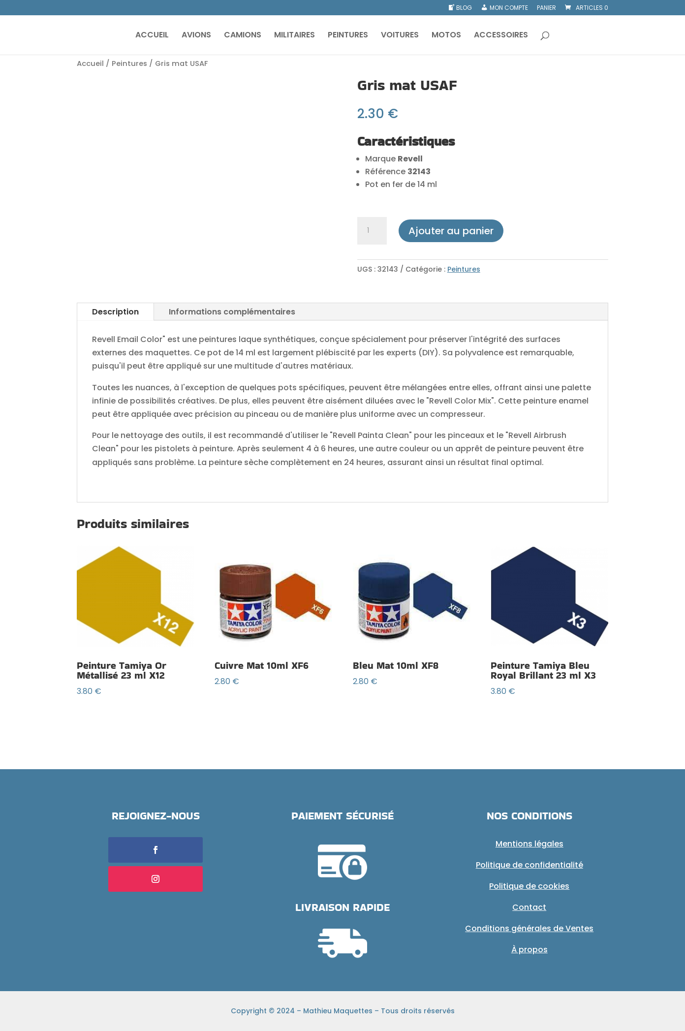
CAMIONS (242, 35)
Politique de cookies (529, 886)
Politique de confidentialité (529, 865)
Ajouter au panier (451, 231)
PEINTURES (348, 35)
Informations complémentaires (232, 311)
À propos (529, 949)
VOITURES (400, 35)
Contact (529, 907)
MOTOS (446, 35)
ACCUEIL (152, 35)
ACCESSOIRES (501, 35)
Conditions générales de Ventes (529, 928)
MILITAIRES (294, 35)
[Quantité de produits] (372, 231)
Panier (546, 8)
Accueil (90, 63)
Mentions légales (529, 843)
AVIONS (196, 35)
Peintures (129, 63)
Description (115, 311)
